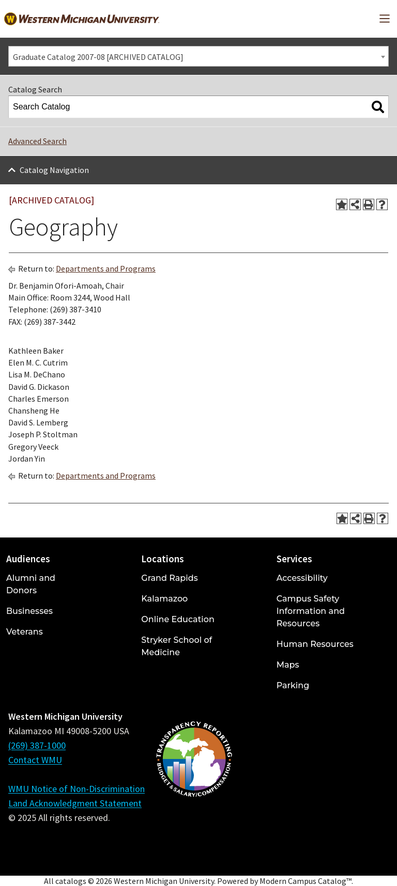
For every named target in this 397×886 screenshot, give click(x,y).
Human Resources (315, 644)
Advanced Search (37, 141)
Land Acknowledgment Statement (75, 803)
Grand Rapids (169, 578)
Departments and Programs (106, 268)
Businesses (29, 611)
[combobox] (198, 56)
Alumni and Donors (30, 584)
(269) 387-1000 (37, 745)
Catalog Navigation (54, 170)
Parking (293, 685)
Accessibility (302, 578)
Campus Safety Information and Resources (311, 611)
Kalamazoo (164, 599)
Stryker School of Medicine (176, 646)
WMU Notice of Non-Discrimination (76, 789)
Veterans (24, 632)
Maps (288, 665)
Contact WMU (35, 760)
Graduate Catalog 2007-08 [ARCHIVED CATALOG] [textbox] (98, 57)
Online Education (177, 619)
